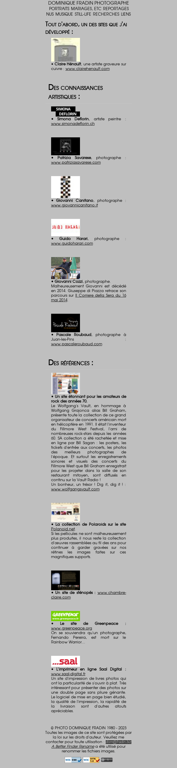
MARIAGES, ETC (86, 8)
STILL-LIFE (83, 14)
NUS (50, 14)
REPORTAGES (116, 8)
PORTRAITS (59, 8)
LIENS (126, 14)
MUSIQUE (64, 14)
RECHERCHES (106, 14)
